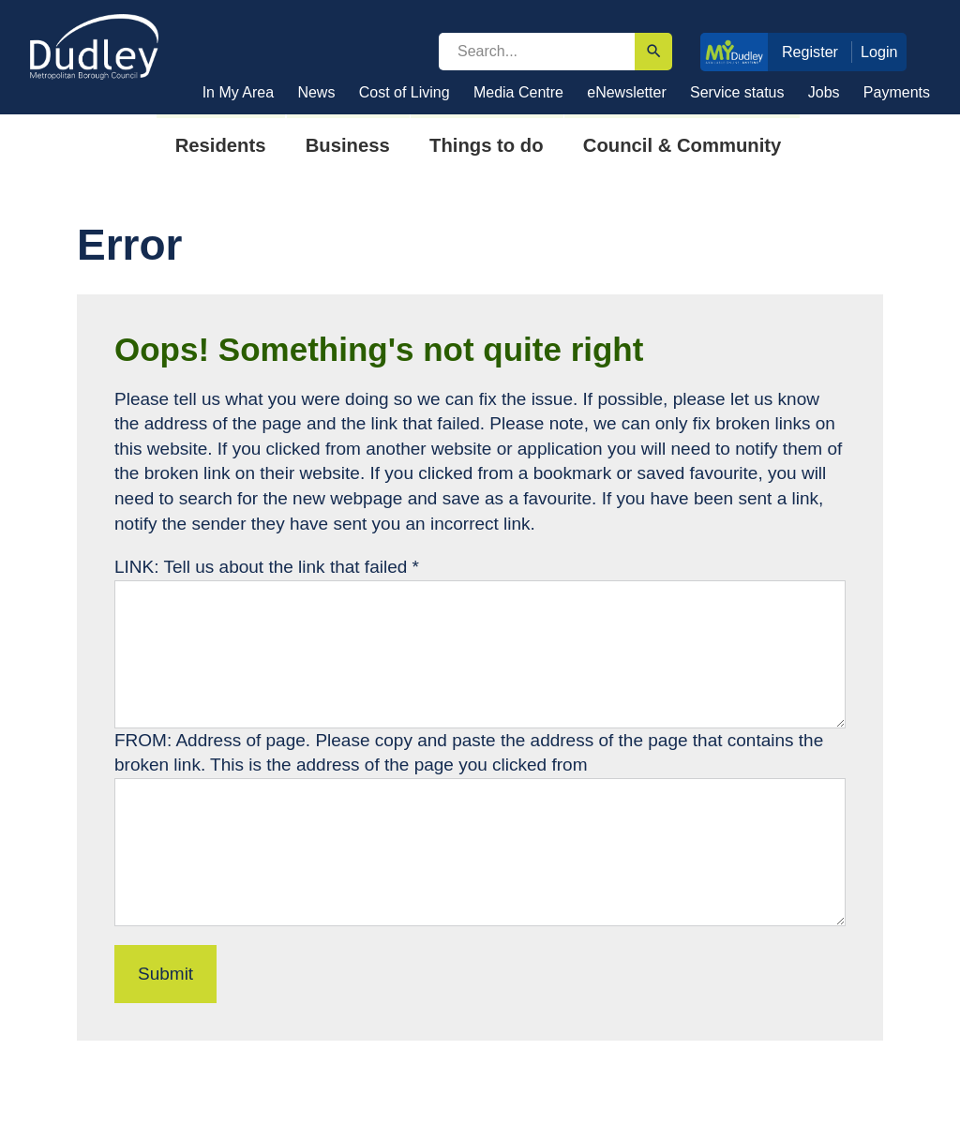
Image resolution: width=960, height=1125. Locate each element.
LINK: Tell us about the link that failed (266, 567)
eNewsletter (626, 92)
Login (879, 51)
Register (810, 51)
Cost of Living (404, 92)
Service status (737, 92)
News (316, 92)
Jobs (824, 92)
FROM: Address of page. (214, 740)
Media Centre (518, 92)
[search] (537, 51)
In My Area (238, 92)
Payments (896, 92)
